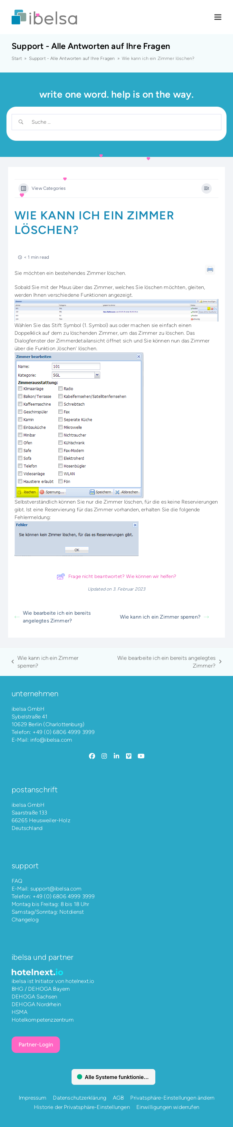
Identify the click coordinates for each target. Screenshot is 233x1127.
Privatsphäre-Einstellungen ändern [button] (172, 1097)
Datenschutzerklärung (79, 1097)
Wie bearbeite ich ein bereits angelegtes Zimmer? (53, 617)
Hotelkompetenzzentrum (43, 1019)
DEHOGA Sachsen (34, 996)
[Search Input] (122, 122)
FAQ (17, 881)
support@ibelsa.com (56, 888)
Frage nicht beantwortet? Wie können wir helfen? (116, 576)
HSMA (19, 1012)
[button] (217, 17)
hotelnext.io (79, 981)
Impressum (33, 1097)
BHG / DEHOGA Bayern (41, 989)
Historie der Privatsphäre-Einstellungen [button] (82, 1107)
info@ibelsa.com (51, 740)
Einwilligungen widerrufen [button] (167, 1107)
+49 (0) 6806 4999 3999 (64, 732)
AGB (118, 1097)
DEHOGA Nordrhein (36, 1004)
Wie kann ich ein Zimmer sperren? (164, 617)
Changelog (25, 919)
